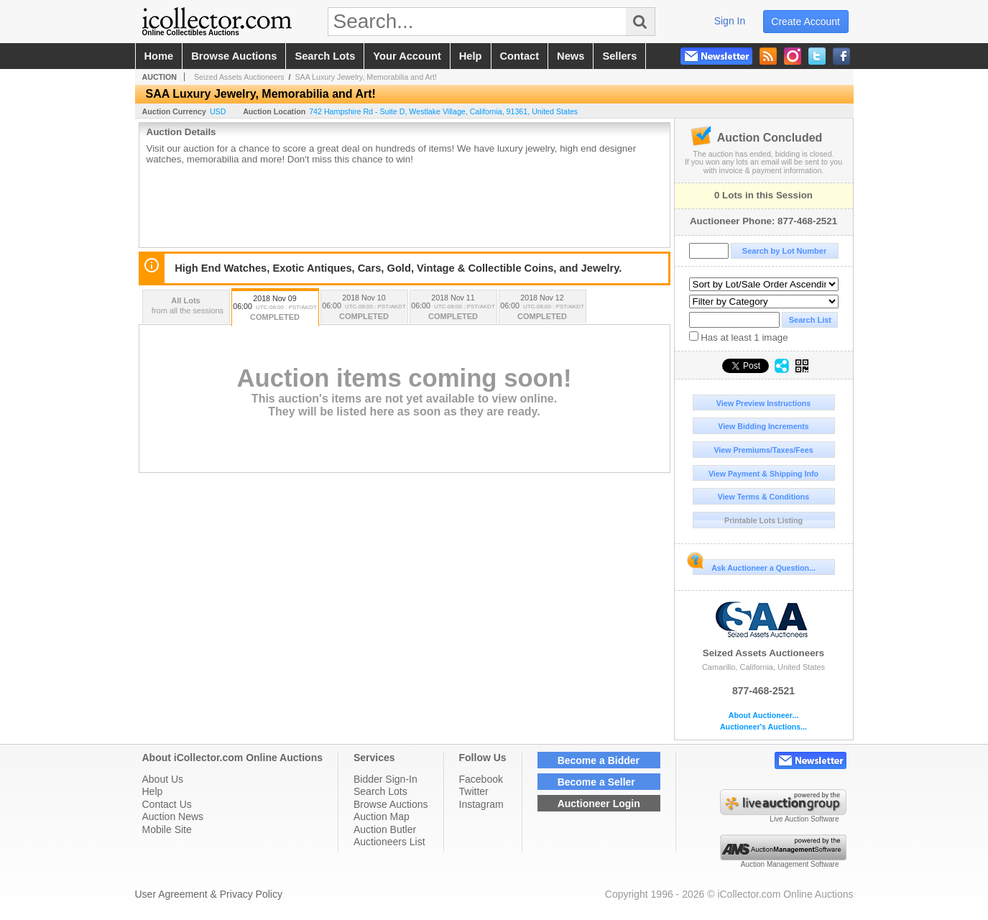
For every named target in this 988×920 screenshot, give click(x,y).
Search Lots (380, 791)
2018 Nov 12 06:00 (542, 308)
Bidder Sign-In (385, 779)
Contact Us (167, 804)
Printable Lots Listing (763, 520)
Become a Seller (596, 782)
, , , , (443, 111)
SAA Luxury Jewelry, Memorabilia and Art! (366, 77)
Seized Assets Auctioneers (764, 628)
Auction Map (382, 816)
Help (152, 791)
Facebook (481, 779)
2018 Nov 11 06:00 (453, 308)
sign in (730, 21)
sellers (619, 56)
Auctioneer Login (599, 803)
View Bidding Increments (763, 426)
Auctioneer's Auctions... (763, 727)
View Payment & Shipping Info (763, 473)
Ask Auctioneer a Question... (754, 565)
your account (406, 56)
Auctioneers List (389, 841)
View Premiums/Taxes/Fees (763, 450)
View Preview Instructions (763, 403)
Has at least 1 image (738, 337)
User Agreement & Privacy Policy (208, 894)
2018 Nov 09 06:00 (275, 308)
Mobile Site (167, 829)
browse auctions (234, 56)
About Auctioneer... (763, 715)
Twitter (474, 791)
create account (805, 21)
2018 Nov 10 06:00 (364, 308)
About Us (163, 779)
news (570, 56)
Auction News (173, 816)
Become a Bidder (599, 760)
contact (520, 56)
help (470, 56)
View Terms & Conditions (764, 496)
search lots (325, 56)
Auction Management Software (790, 864)
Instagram (481, 804)
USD (218, 111)
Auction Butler (385, 829)
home (159, 56)
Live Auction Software (804, 819)
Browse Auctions (391, 804)
